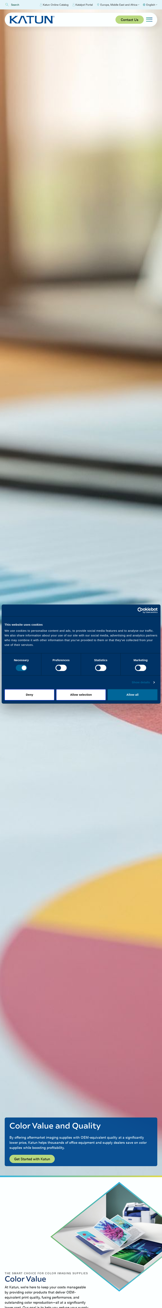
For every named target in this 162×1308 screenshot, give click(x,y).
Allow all (132, 694)
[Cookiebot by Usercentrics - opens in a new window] (140, 610)
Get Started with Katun (32, 1158)
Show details (141, 682)
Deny (29, 694)
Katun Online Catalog (54, 4)
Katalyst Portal (82, 4)
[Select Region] (118, 4)
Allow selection (81, 694)
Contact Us (129, 19)
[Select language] (150, 4)
